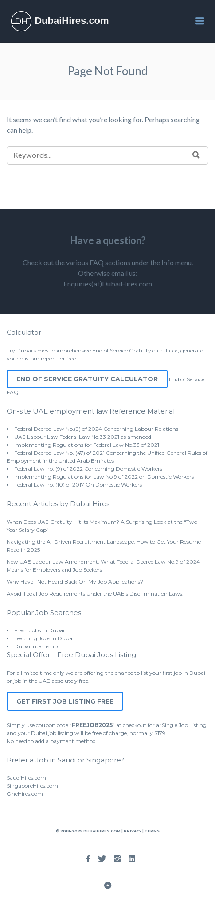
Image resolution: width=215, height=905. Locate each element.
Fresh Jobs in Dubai (39, 630)
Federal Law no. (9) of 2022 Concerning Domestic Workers (88, 468)
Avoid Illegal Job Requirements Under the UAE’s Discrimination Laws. (95, 593)
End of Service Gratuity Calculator (87, 379)
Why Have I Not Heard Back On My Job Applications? (75, 581)
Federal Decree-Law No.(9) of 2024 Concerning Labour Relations (96, 428)
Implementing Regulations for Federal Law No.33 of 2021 (86, 444)
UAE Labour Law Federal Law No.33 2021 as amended (82, 436)
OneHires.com (25, 793)
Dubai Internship (36, 646)
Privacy (132, 831)
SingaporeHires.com (32, 785)
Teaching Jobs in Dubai (44, 638)
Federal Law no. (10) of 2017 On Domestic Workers (78, 484)
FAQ (13, 392)
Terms (152, 831)
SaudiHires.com (26, 777)
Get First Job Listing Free (64, 701)
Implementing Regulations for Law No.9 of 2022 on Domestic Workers (104, 476)
